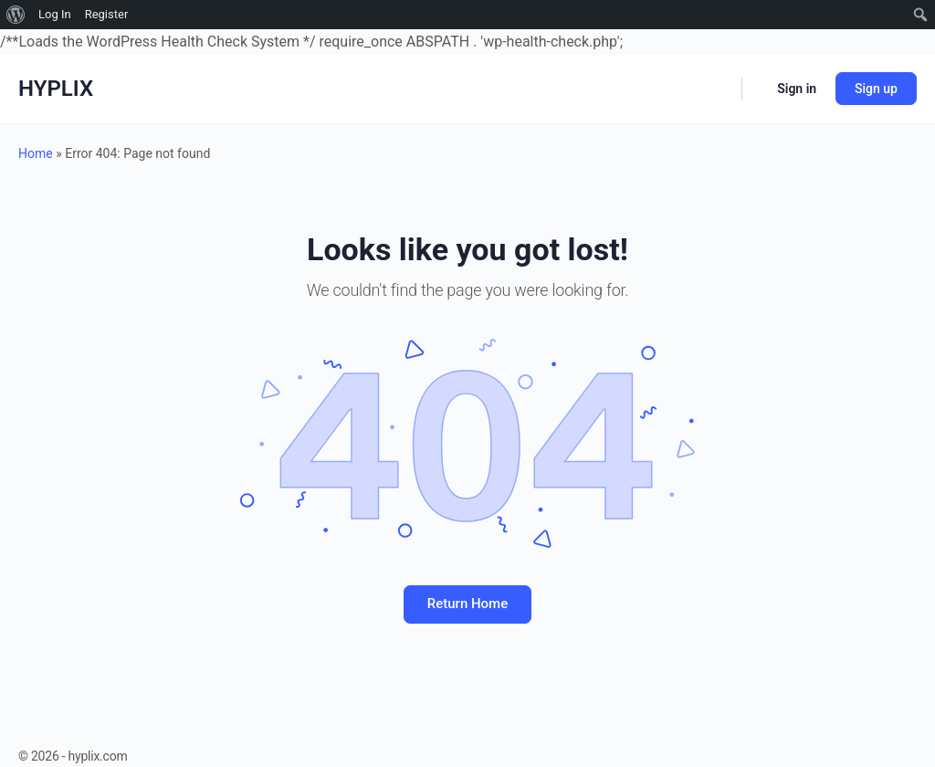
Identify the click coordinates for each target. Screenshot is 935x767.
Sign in (796, 88)
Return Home (467, 603)
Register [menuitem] (107, 14)
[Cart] (758, 88)
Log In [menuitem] (54, 14)
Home (35, 153)
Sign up (876, 88)
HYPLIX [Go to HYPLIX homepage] (55, 88)
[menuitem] (16, 14)
